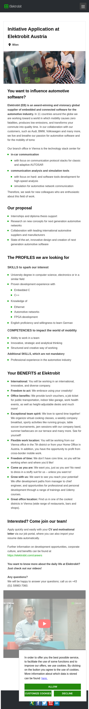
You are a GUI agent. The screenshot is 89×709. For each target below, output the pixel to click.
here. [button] (44, 678)
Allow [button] (52, 686)
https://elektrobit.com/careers (24, 555)
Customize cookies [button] (38, 693)
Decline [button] (67, 693)
